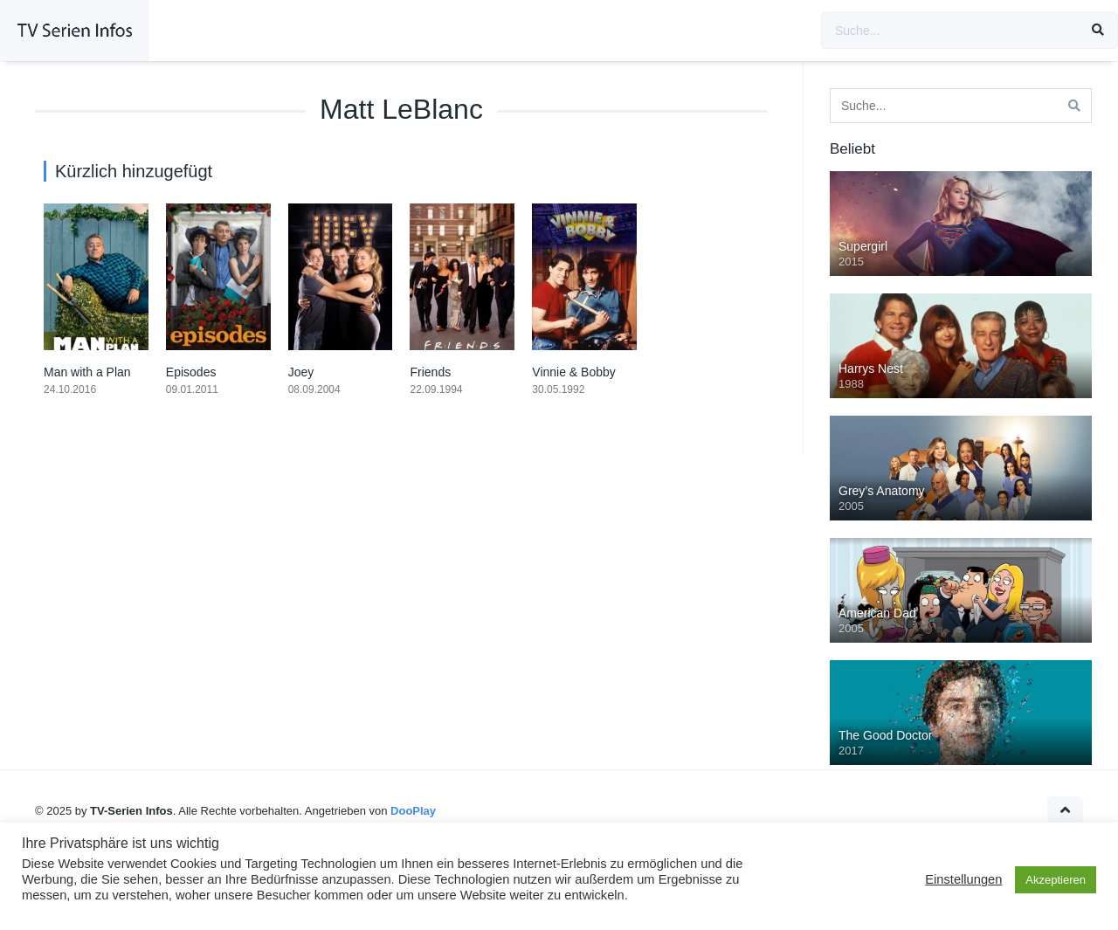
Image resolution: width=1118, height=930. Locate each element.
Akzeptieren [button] (1055, 879)
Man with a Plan (87, 372)
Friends (430, 372)
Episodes (191, 372)
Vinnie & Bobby (573, 372)
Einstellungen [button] (963, 879)
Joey (301, 372)
